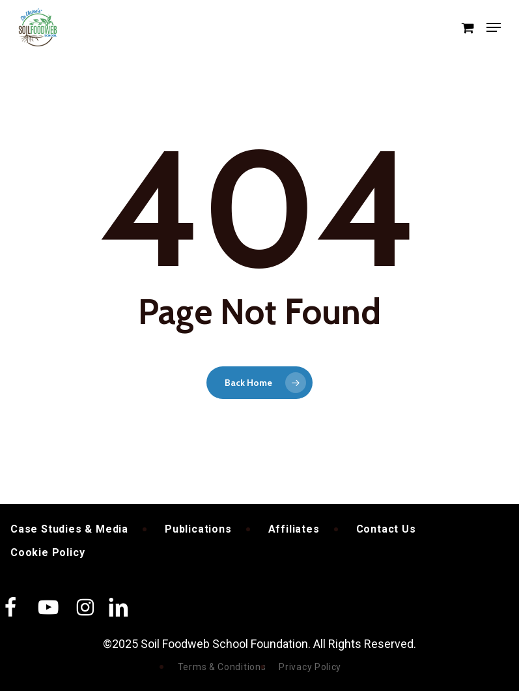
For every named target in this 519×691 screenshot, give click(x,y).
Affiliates (294, 529)
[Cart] (467, 27)
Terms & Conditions (222, 667)
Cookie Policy (47, 552)
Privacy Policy (310, 667)
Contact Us (386, 529)
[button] (493, 27)
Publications (198, 529)
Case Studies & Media (69, 529)
